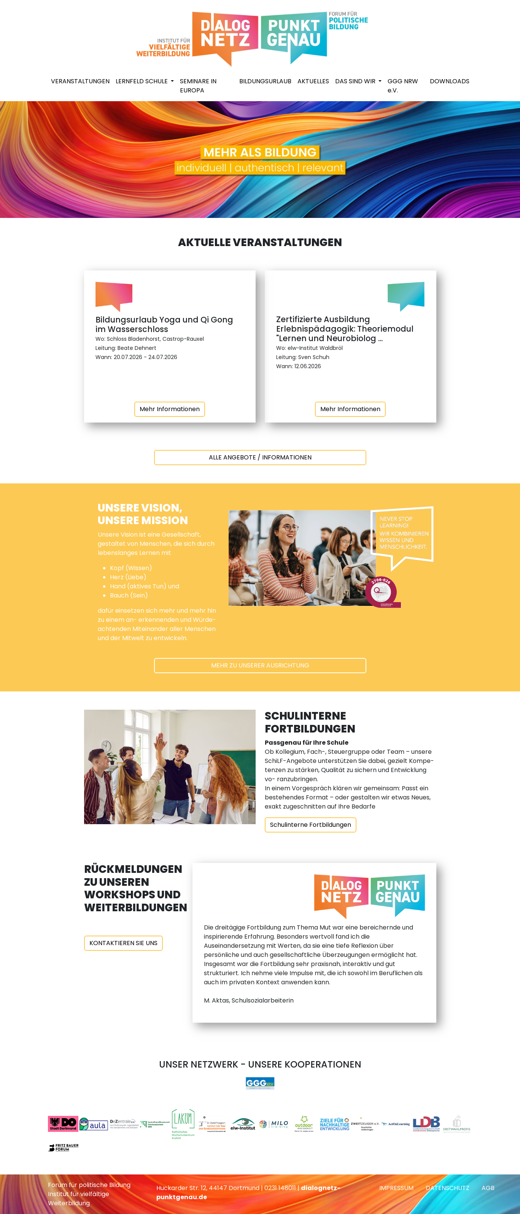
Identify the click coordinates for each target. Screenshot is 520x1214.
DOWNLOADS (449, 81)
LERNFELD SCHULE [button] (142, 81)
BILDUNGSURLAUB (265, 81)
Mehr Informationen (170, 409)
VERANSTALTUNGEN (80, 81)
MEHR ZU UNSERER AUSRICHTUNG (260, 665)
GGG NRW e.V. (403, 86)
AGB (488, 1188)
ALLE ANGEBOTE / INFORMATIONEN (260, 457)
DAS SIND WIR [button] (356, 81)
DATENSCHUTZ (447, 1188)
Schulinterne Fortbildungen (310, 824)
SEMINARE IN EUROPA (198, 86)
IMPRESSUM (396, 1188)
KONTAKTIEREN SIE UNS (123, 943)
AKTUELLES (313, 81)
